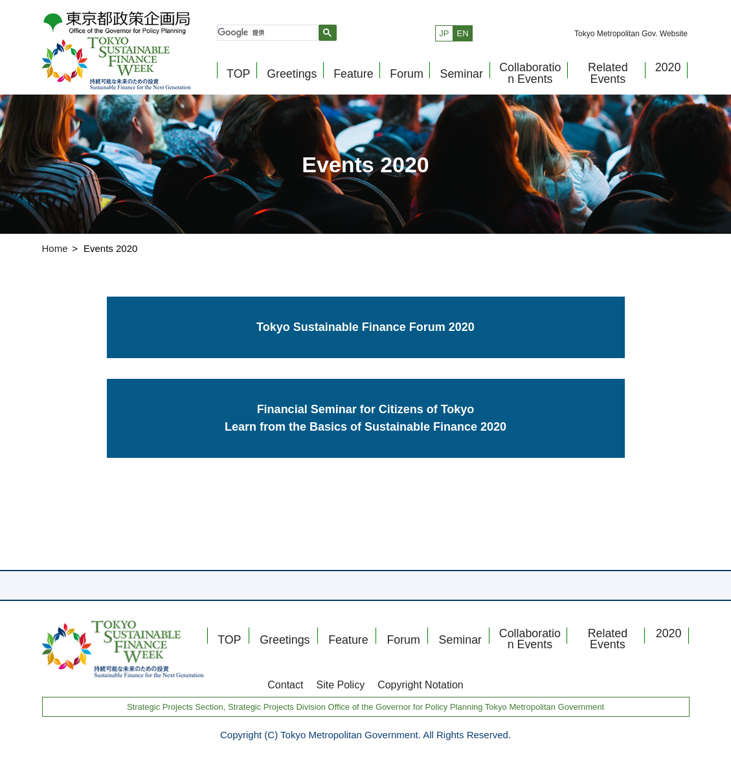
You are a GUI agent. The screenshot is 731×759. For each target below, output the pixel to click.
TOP (238, 78)
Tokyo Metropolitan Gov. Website (631, 42)
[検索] (266, 40)
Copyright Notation (420, 684)
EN (463, 41)
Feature (351, 78)
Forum (405, 78)
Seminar (459, 78)
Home (55, 248)
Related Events (605, 77)
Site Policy (340, 684)
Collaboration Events (527, 77)
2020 (666, 72)
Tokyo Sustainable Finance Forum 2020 (365, 327)
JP (444, 41)
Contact (285, 684)
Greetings (291, 78)
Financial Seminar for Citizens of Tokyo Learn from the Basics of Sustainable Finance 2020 (365, 418)
